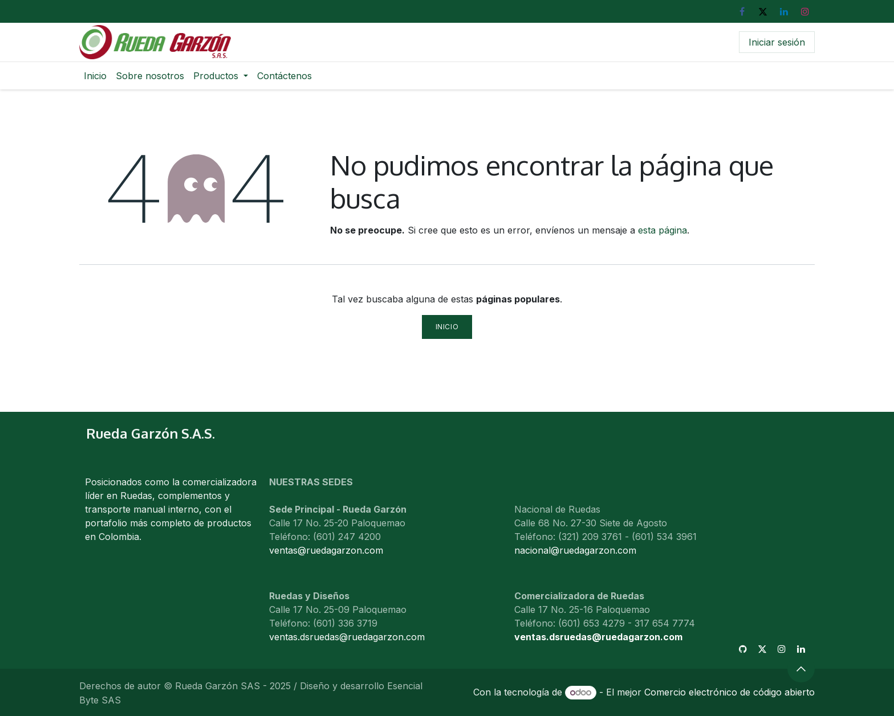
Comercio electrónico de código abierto (729, 692)
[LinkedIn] (784, 11)
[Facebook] (742, 11)
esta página (662, 230)
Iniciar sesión (777, 42)
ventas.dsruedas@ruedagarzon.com (598, 637)
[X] (763, 11)
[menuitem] (95, 75)
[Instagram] (805, 11)
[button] (801, 668)
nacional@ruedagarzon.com (575, 550)
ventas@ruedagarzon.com (326, 550)
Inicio (447, 326)
